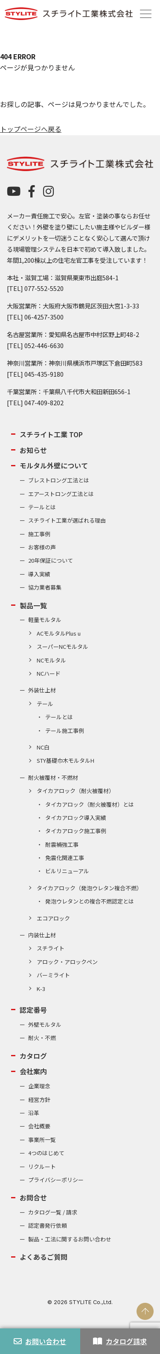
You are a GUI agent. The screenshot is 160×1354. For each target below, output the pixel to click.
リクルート (42, 1166)
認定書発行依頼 (47, 1225)
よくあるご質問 (43, 1257)
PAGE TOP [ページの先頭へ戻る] (145, 1311)
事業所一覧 (42, 1140)
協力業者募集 (44, 587)
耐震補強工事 (62, 844)
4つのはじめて (46, 1153)
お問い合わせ (40, 1341)
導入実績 (39, 574)
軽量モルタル (44, 620)
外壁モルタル (44, 1024)
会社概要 (39, 1126)
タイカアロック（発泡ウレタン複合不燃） (89, 888)
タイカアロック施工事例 (75, 831)
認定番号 (33, 1010)
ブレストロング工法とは (58, 480)
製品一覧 (33, 605)
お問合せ (33, 1197)
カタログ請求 (120, 1341)
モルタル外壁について (54, 465)
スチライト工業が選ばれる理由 (67, 520)
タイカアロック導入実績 (75, 818)
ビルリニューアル (67, 871)
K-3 (41, 989)
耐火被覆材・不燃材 (53, 777)
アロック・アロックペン (67, 962)
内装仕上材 (42, 935)
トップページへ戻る (30, 129)
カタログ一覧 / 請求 (52, 1212)
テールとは (42, 507)
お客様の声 (42, 547)
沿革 (33, 1113)
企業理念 (39, 1086)
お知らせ (33, 450)
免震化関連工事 (64, 858)
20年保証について (50, 560)
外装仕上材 (42, 690)
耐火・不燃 (42, 1038)
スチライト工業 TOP (51, 434)
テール (45, 704)
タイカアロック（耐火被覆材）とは (89, 804)
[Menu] (145, 13)
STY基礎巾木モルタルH (65, 760)
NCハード (49, 673)
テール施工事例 (64, 730)
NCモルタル (51, 660)
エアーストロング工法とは (61, 494)
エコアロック (53, 918)
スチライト (50, 948)
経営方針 (39, 1099)
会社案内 (33, 1071)
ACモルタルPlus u (59, 633)
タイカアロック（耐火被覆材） (75, 791)
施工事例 (39, 534)
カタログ (33, 1056)
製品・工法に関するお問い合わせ (69, 1239)
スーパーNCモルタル (62, 646)
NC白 (43, 747)
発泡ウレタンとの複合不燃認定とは (89, 901)
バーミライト (53, 975)
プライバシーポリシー (56, 1180)
